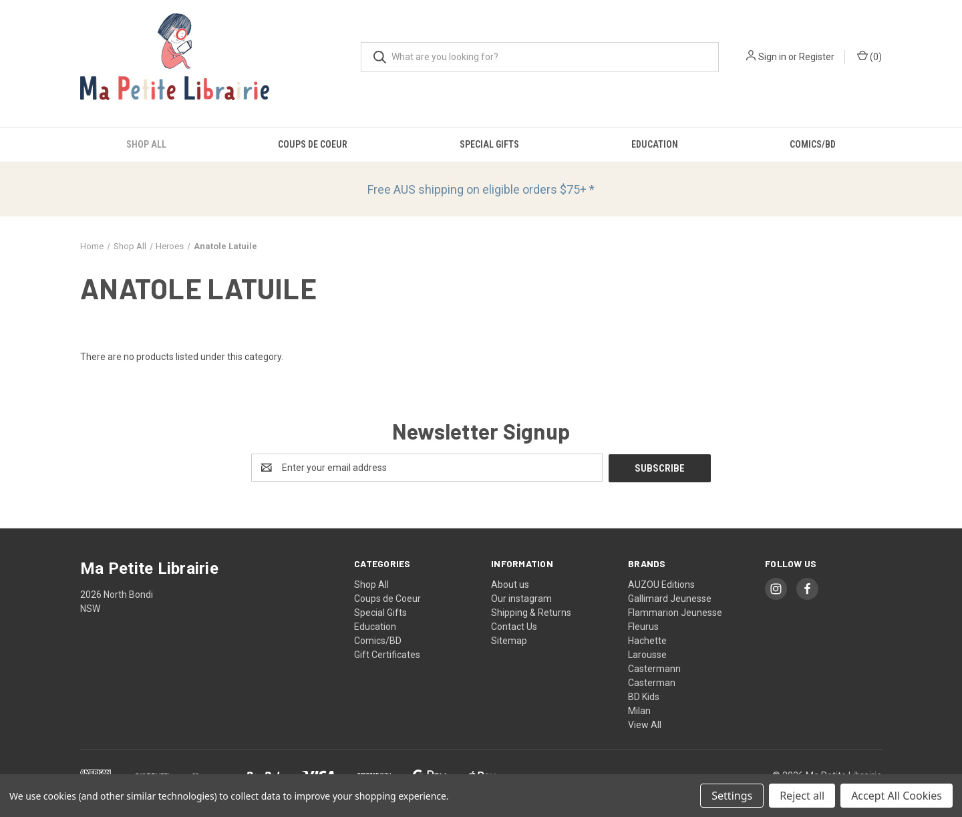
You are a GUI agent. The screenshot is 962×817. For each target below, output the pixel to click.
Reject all (802, 795)
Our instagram (521, 598)
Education (654, 144)
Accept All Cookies (896, 795)
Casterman (651, 682)
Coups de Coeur (312, 144)
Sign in (772, 56)
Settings (731, 795)
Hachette (647, 640)
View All (644, 724)
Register (816, 56)
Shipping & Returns (531, 612)
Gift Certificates (387, 654)
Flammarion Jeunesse (675, 612)
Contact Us (514, 626)
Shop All (146, 144)
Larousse (647, 654)
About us (510, 584)
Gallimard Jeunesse (669, 598)
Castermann (654, 668)
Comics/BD (813, 144)
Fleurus (643, 626)
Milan (639, 710)
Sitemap (509, 640)
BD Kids (643, 696)
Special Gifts (489, 144)
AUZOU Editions (661, 584)
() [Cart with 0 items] (869, 56)
